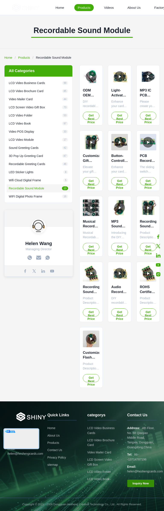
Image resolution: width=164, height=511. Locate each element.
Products (84, 7)
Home (60, 7)
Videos (109, 7)
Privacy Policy (56, 457)
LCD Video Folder (99, 471)
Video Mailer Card (99, 452)
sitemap (52, 464)
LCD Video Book (98, 479)
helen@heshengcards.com (145, 471)
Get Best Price (91, 117)
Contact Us (54, 450)
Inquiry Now (141, 483)
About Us (134, 7)
